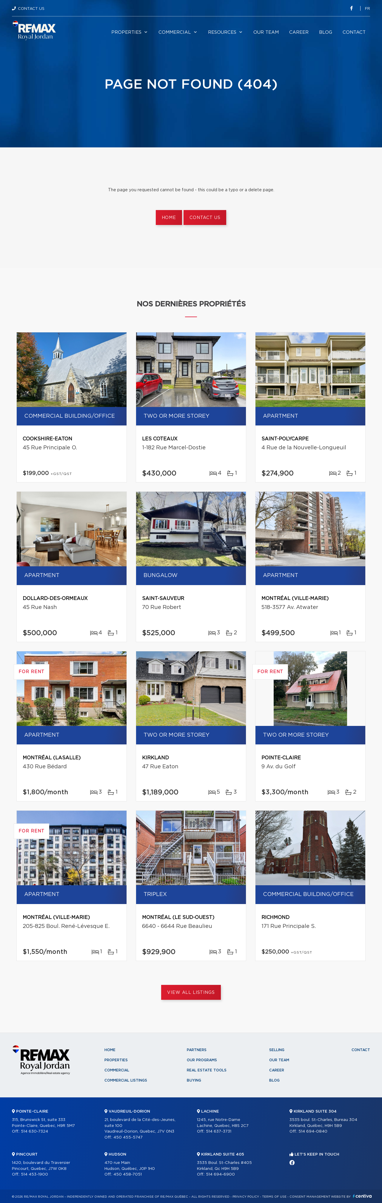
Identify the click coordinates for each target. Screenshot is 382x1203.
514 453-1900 (34, 1174)
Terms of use (274, 1196)
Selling (276, 1050)
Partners (197, 1050)
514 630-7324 (34, 1131)
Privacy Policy (245, 1196)
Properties (126, 32)
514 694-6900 (220, 1174)
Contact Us (31, 9)
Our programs (202, 1060)
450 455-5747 (128, 1137)
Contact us (205, 218)
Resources (222, 32)
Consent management (309, 1196)
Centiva (362, 1196)
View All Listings (191, 993)
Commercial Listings (125, 1080)
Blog (325, 32)
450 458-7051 (127, 1174)
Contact (354, 32)
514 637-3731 (218, 1131)
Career (299, 32)
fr (367, 9)
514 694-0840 (312, 1131)
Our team (266, 32)
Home (169, 218)
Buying (194, 1080)
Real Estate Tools (207, 1070)
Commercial (174, 32)
